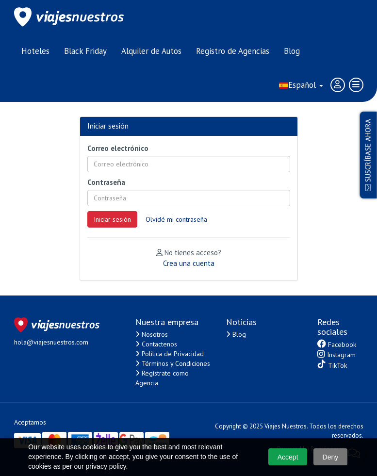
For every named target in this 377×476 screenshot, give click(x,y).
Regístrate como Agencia (162, 378)
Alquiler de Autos (151, 51)
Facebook (336, 344)
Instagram (336, 354)
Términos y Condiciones (172, 363)
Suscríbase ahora (368, 155)
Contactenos (156, 344)
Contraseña (106, 182)
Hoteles (35, 51)
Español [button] (301, 85)
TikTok (332, 365)
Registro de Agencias (232, 51)
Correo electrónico (117, 148)
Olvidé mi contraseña (176, 219)
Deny (331, 457)
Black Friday (85, 51)
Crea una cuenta (188, 263)
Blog (292, 51)
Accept (288, 457)
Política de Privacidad (169, 353)
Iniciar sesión (112, 219)
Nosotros (151, 334)
